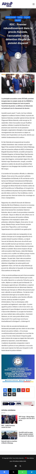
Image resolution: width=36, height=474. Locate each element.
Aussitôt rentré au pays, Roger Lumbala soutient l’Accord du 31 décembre (26, 434)
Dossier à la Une (10, 17)
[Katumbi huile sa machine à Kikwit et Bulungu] (9, 435)
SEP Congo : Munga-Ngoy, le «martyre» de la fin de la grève (27, 418)
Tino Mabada (17, 61)
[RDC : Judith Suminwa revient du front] (9, 419)
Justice (20, 17)
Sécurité (18, 20)
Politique (26, 17)
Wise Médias (30, 458)
